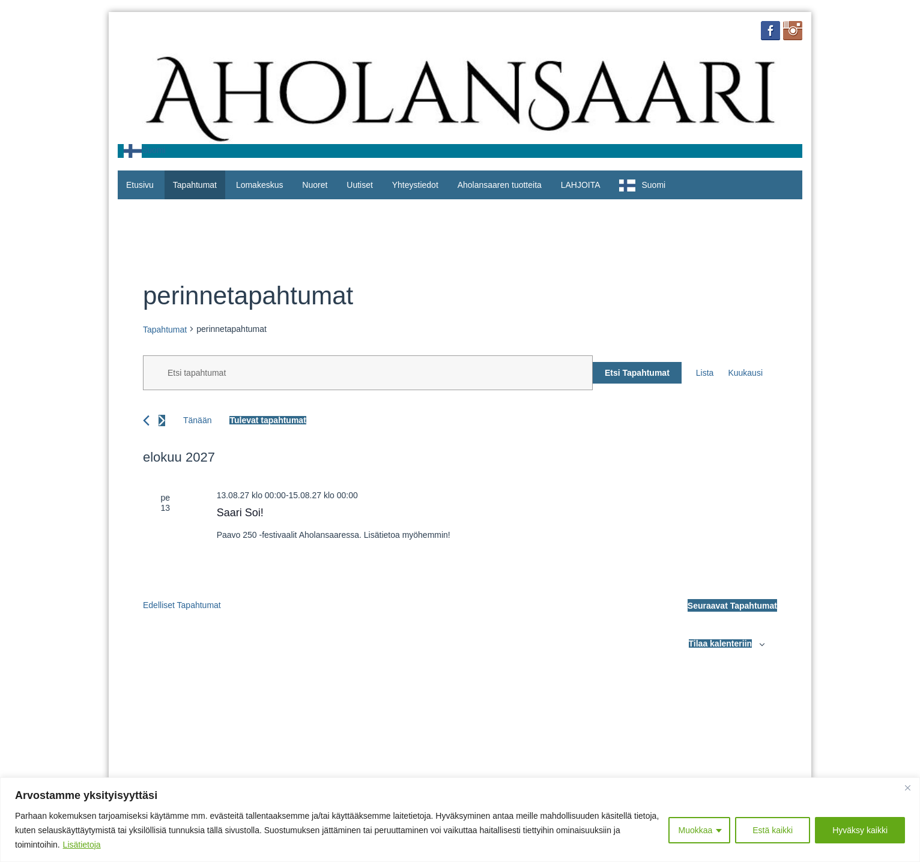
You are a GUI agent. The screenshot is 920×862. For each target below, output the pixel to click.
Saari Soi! (240, 513)
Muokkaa (695, 830)
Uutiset (360, 185)
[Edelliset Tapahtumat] (146, 420)
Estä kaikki (772, 830)
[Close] (907, 787)
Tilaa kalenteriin (720, 643)
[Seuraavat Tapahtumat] (162, 420)
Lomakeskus (259, 185)
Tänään (197, 420)
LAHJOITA (581, 185)
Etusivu (140, 185)
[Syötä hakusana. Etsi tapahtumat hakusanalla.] (368, 372)
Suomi (145, 150)
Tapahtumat (195, 185)
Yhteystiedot (415, 185)
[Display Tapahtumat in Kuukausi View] (745, 373)
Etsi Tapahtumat (637, 373)
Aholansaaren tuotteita (500, 185)
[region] (460, 819)
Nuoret (314, 185)
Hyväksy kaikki (860, 830)
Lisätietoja (82, 844)
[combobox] (145, 151)
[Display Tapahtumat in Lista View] (705, 373)
